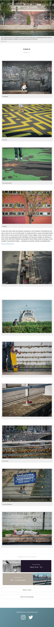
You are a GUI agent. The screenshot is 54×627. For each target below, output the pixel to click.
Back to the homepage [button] (27, 597)
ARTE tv (5, 41)
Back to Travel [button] (27, 590)
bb (2, 3)
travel (10, 3)
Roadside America (9, 244)
